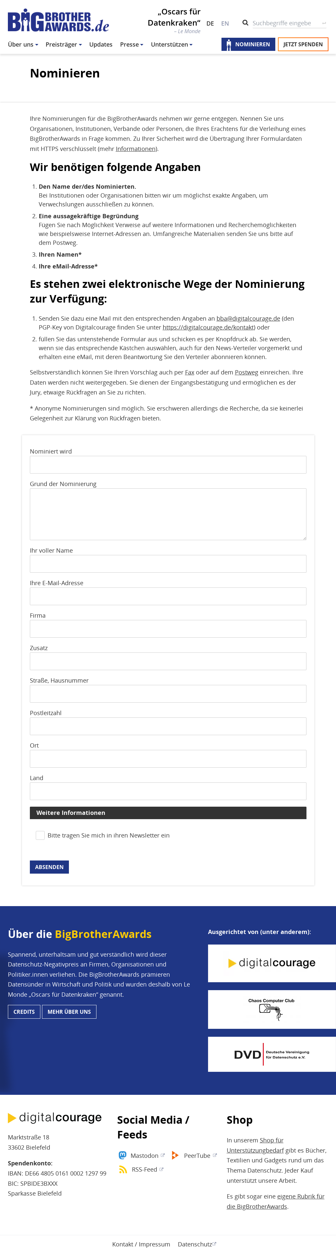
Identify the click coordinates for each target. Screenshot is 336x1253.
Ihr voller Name (51, 550)
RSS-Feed (144, 1169)
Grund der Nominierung (63, 484)
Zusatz (39, 648)
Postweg (246, 372)
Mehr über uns (69, 1011)
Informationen (136, 149)
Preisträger (61, 44)
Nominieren (252, 44)
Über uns (20, 44)
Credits (24, 1011)
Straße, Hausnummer (59, 680)
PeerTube (197, 1155)
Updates (101, 44)
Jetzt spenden (303, 44)
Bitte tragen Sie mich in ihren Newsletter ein (109, 835)
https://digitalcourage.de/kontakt (208, 327)
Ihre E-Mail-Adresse (56, 583)
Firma (38, 615)
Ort (34, 745)
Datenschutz (195, 1244)
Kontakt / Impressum (141, 1244)
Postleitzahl (46, 713)
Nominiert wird (51, 451)
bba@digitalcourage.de (248, 318)
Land (36, 778)
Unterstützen (169, 44)
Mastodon (144, 1155)
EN (225, 23)
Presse (129, 44)
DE (210, 23)
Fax (189, 372)
